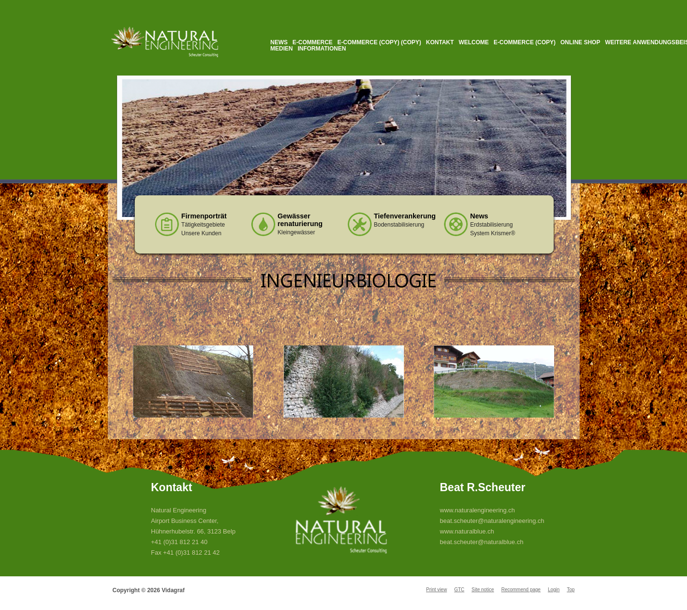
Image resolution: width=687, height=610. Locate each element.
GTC (459, 589)
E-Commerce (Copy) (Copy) (379, 42)
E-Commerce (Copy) (524, 42)
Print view (436, 589)
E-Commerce (313, 42)
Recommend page (521, 589)
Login (553, 589)
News (279, 42)
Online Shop (580, 42)
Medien (282, 48)
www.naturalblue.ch (467, 531)
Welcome (474, 42)
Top (570, 589)
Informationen (322, 48)
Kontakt (440, 42)
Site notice (482, 589)
